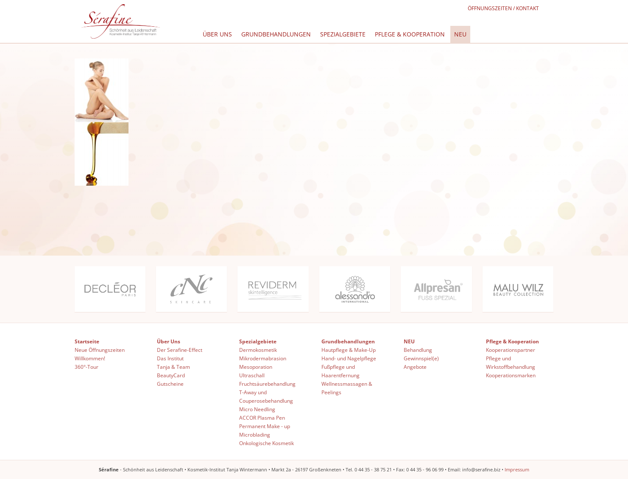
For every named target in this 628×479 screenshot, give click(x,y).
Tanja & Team (173, 366)
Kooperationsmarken (511, 375)
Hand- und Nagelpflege (348, 358)
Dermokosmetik (258, 350)
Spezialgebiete (343, 34)
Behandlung (418, 350)
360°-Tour (86, 366)
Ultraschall (252, 375)
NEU (460, 34)
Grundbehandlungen (276, 34)
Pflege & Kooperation (410, 34)
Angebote (415, 366)
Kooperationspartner (510, 350)
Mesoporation (255, 366)
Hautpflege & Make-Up (348, 350)
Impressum (517, 469)
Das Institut (170, 358)
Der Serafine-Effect (179, 350)
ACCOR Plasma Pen (262, 417)
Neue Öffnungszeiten (100, 350)
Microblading (254, 434)
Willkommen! (90, 358)
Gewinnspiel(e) (421, 358)
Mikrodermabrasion (262, 358)
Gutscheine (170, 383)
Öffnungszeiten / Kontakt (503, 8)
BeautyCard (171, 375)
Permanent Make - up (264, 426)
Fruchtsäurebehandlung (267, 383)
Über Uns (217, 34)
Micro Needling (257, 409)
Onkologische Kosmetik (266, 443)
